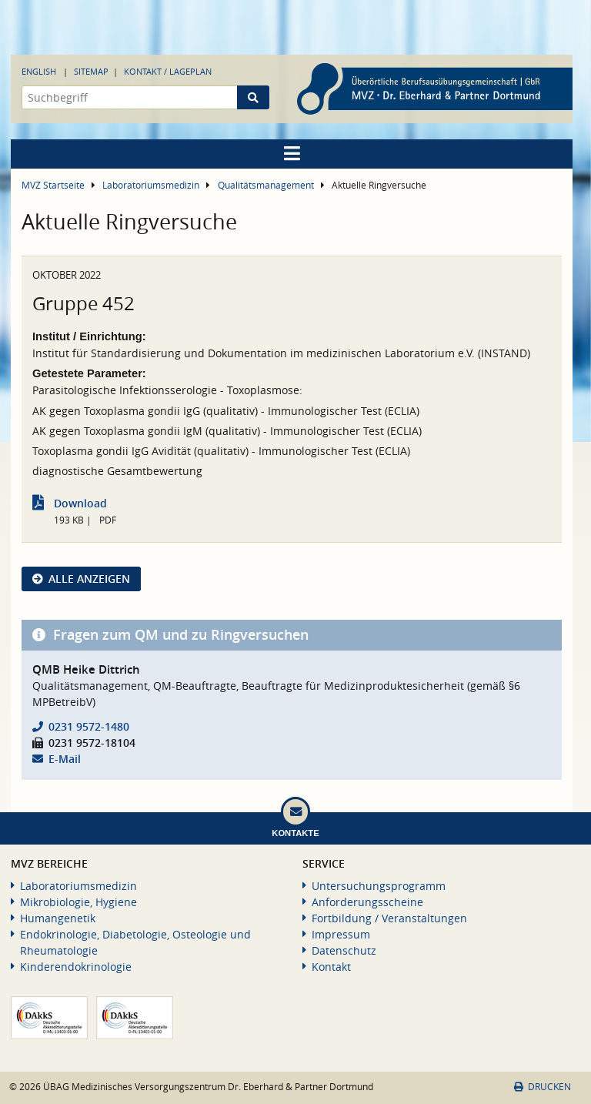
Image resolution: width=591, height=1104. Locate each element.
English (39, 71)
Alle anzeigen (89, 578)
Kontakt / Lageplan (168, 71)
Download (80, 503)
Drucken (542, 1086)
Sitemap (91, 71)
